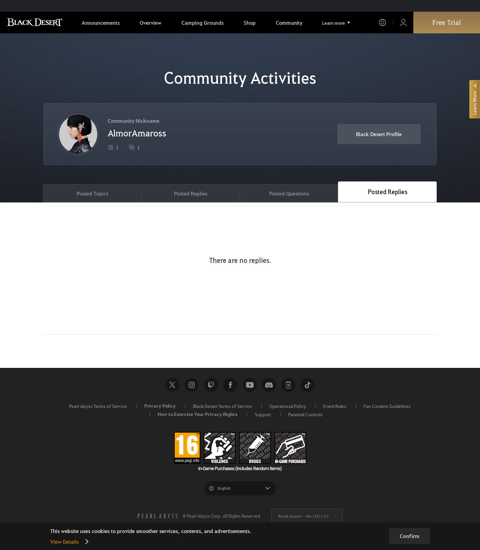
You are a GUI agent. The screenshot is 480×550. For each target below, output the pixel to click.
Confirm (409, 536)
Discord (269, 385)
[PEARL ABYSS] (158, 516)
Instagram (192, 385)
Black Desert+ (288, 385)
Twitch (211, 385)
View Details (64, 541)
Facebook (230, 385)
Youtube (250, 385)
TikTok (308, 385)
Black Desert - (303, 516)
